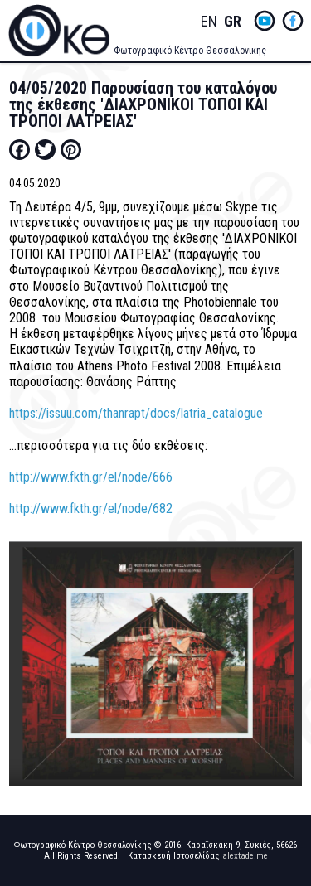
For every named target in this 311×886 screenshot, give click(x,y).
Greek (232, 22)
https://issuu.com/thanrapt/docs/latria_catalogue (136, 413)
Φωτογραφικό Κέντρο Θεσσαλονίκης (190, 50)
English (209, 22)
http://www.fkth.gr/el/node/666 (91, 477)
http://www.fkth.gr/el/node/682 (91, 508)
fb (292, 20)
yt (264, 20)
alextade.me (245, 855)
